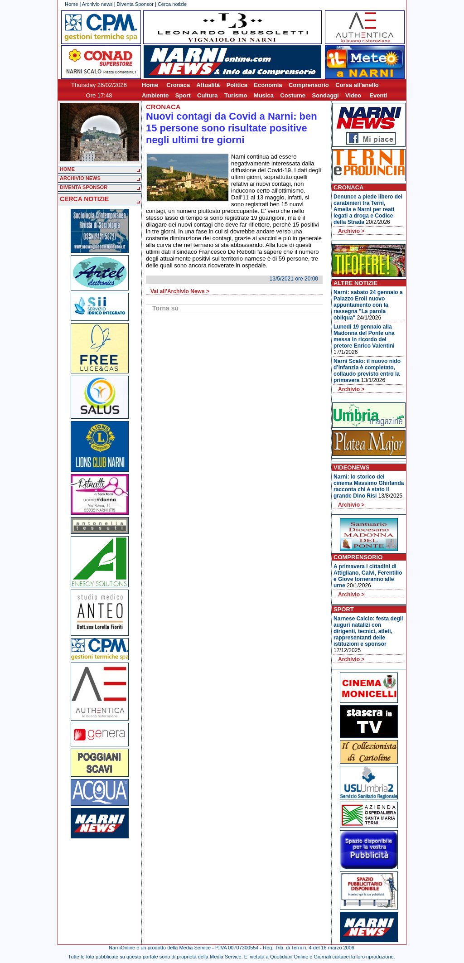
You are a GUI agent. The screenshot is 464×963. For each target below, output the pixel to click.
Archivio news (97, 4)
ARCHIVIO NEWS (80, 178)
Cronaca (178, 85)
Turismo (235, 95)
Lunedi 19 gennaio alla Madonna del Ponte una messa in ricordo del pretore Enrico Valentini (364, 336)
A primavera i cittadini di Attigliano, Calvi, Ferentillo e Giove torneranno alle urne (368, 576)
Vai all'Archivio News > (179, 291)
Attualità (208, 85)
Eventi (378, 95)
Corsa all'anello (357, 85)
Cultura (207, 95)
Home (71, 4)
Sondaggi (325, 95)
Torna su (165, 308)
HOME (67, 169)
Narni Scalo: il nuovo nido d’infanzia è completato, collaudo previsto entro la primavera (367, 370)
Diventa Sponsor (135, 4)
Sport (183, 95)
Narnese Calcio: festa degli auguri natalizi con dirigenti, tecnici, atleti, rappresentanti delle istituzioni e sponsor (368, 631)
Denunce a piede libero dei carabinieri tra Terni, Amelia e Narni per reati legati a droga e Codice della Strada (368, 209)
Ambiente (155, 95)
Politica (237, 85)
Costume (292, 95)
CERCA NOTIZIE (84, 199)
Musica (264, 95)
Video (353, 95)
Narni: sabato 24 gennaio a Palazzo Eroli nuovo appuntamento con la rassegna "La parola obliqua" (368, 305)
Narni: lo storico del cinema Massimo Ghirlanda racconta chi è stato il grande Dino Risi (369, 486)
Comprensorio (309, 85)
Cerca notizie (172, 4)
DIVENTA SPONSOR (83, 187)
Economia (268, 85)
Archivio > (351, 231)
